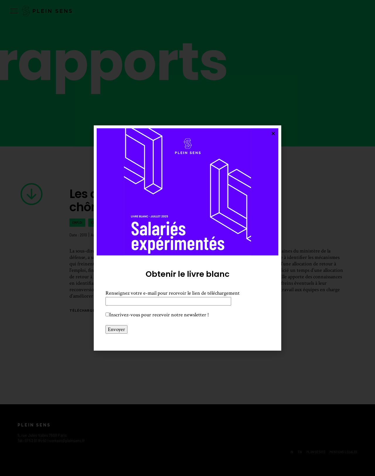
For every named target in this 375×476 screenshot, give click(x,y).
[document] (187, 238)
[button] (273, 133)
